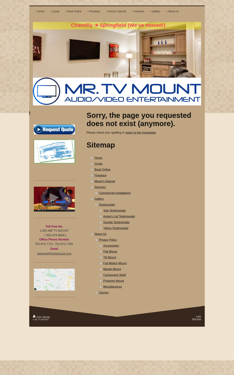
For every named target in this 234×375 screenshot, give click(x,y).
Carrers (104, 292)
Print (37, 317)
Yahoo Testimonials (115, 228)
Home (98, 157)
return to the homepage (140, 132)
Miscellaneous (112, 286)
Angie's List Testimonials (119, 216)
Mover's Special (105, 181)
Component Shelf (114, 275)
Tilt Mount (109, 257)
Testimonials (107, 204)
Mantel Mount (112, 269)
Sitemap (46, 317)
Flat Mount (110, 251)
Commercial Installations (115, 193)
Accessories (111, 245)
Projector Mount (113, 280)
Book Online (102, 169)
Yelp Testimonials (114, 210)
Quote (99, 163)
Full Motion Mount (115, 263)
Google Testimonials (116, 222)
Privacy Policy (108, 239)
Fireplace (101, 175)
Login (198, 316)
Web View (196, 319)
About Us (101, 234)
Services (100, 187)
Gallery (99, 198)
